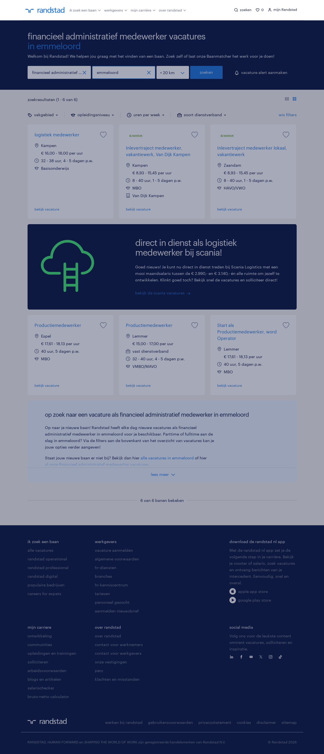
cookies (244, 722)
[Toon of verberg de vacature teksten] (291, 99)
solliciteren (38, 661)
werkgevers (115, 9)
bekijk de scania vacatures (160, 293)
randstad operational (47, 559)
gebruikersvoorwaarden (170, 722)
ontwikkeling (40, 635)
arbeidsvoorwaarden (47, 670)
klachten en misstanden (117, 679)
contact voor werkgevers (118, 653)
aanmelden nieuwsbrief (117, 611)
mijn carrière (143, 9)
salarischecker (41, 687)
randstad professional (48, 567)
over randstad (172, 9)
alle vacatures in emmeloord (167, 457)
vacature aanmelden (114, 550)
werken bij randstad (124, 722)
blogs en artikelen (44, 679)
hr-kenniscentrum (111, 585)
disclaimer (266, 722)
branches (103, 576)
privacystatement (214, 722)
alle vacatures (40, 550)
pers (99, 670)
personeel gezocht (112, 602)
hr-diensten (105, 567)
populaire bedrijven (46, 585)
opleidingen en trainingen (52, 653)
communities (40, 644)
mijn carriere (39, 627)
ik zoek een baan (85, 9)
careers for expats (44, 593)
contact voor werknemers (119, 644)
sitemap (289, 722)
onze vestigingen (111, 661)
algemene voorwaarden (117, 559)
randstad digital (43, 576)
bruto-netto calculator (48, 696)
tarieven (102, 593)
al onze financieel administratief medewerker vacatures (96, 464)
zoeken (206, 72)
